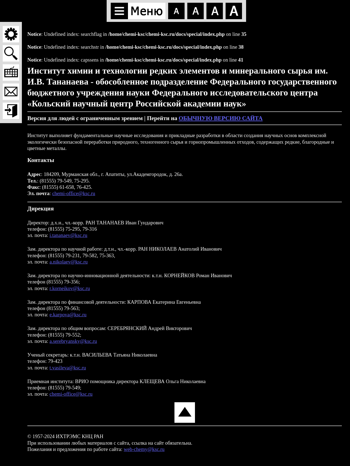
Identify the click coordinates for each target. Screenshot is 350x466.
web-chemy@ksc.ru (144, 449)
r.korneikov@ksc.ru (69, 288)
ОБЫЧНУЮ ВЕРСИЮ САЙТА (220, 118)
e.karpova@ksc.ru (67, 314)
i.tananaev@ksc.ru (68, 235)
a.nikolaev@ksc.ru (68, 262)
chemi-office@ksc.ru (73, 193)
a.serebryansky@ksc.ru (73, 341)
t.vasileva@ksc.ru (67, 368)
